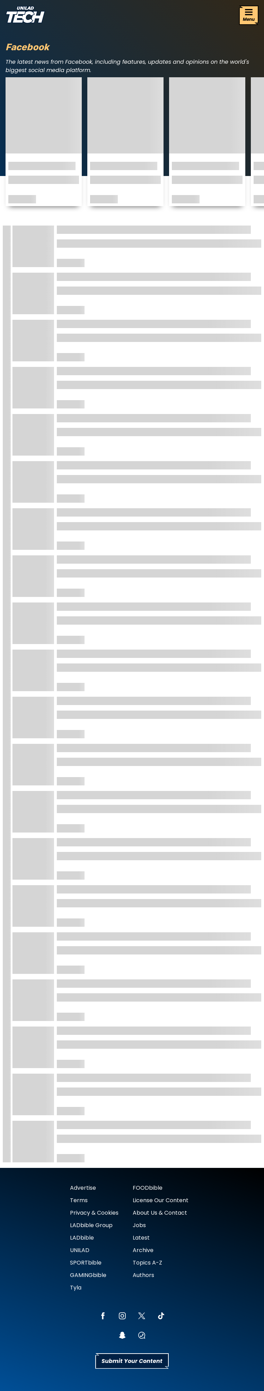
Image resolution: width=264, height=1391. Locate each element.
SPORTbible (86, 1263)
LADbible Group (91, 1225)
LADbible (82, 1238)
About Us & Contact (160, 1213)
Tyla (75, 1288)
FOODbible (147, 1188)
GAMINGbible (88, 1275)
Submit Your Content (132, 1361)
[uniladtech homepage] (25, 15)
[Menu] (249, 15)
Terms (79, 1200)
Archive (143, 1250)
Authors (143, 1275)
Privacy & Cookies (94, 1213)
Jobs (139, 1225)
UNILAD (79, 1250)
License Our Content (160, 1200)
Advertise (83, 1188)
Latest (141, 1238)
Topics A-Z (147, 1263)
